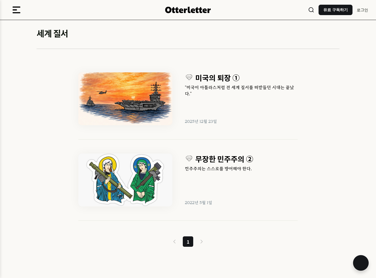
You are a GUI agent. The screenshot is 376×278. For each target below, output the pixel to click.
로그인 (362, 9)
